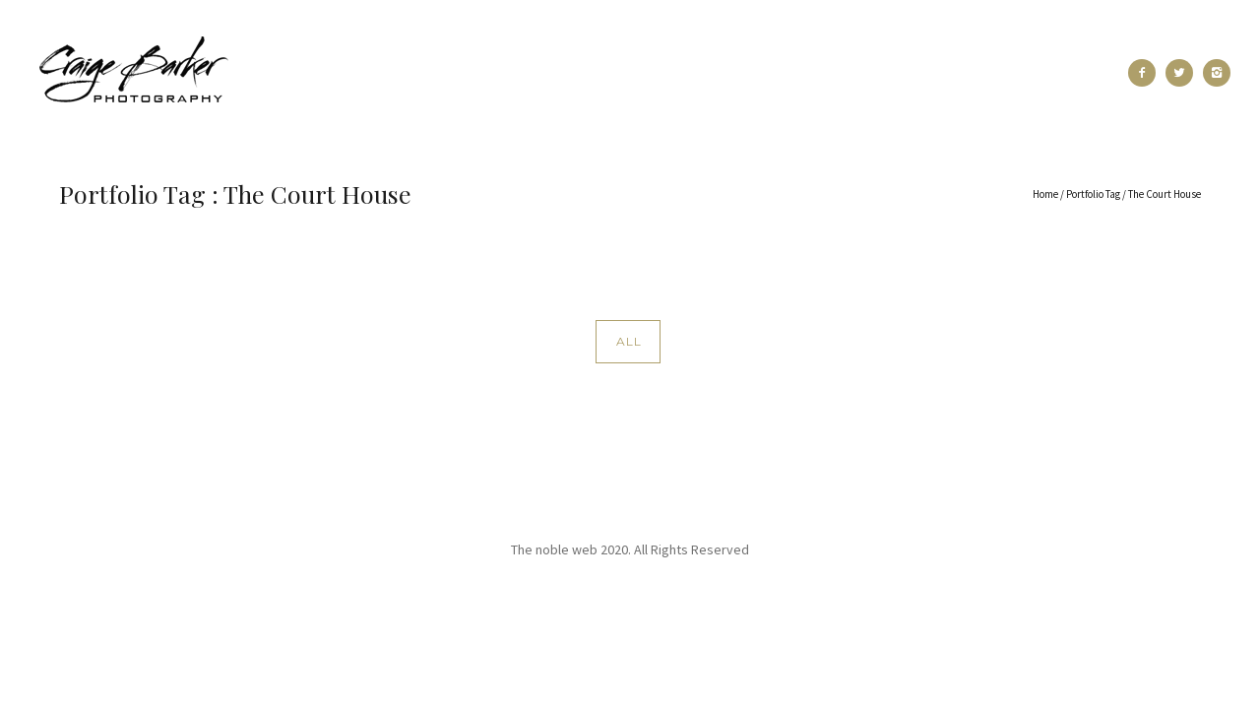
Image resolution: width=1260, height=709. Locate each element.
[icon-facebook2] (1147, 73)
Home (1045, 194)
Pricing (782, 73)
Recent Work (327, 73)
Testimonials (672, 73)
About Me (557, 73)
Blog (864, 73)
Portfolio (448, 73)
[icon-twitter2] (1184, 73)
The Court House (1164, 194)
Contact (949, 73)
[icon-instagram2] (1216, 73)
